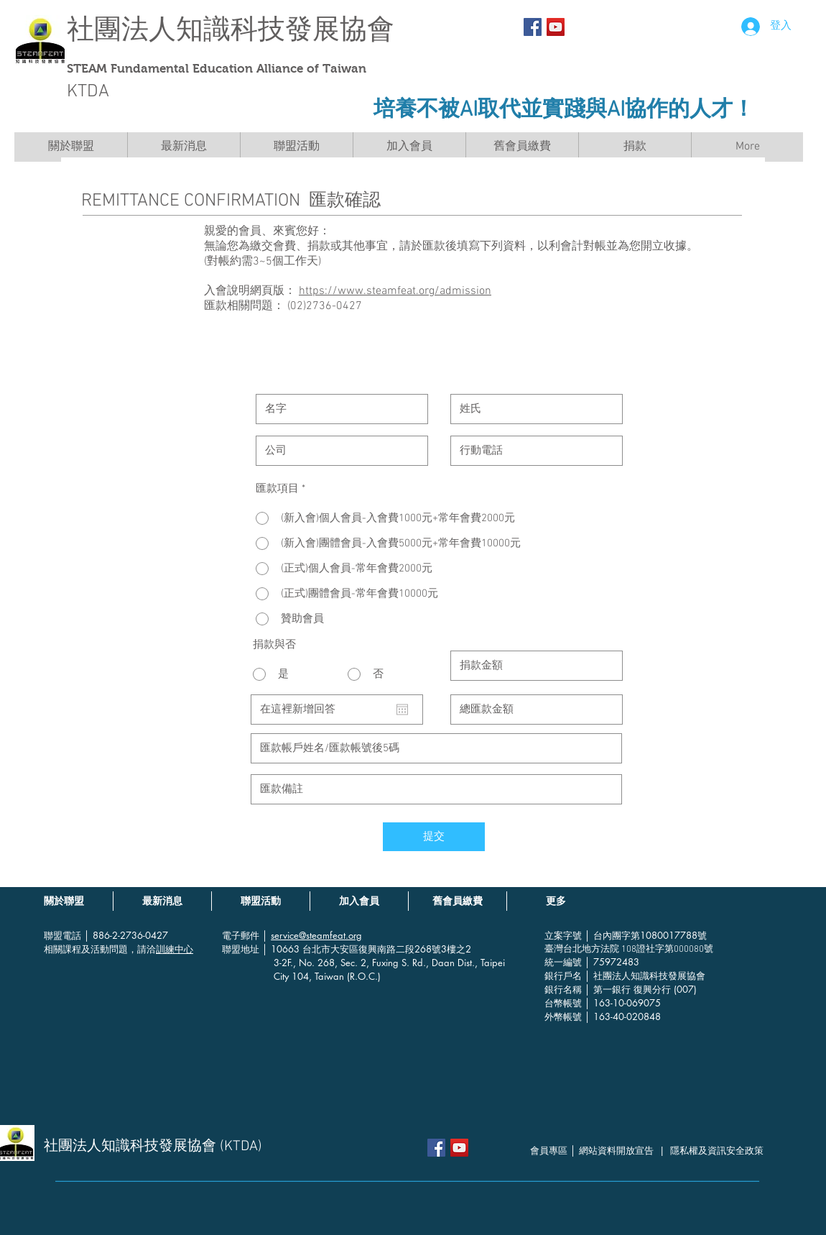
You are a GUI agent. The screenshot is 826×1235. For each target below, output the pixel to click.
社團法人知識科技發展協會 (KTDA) (153, 1146)
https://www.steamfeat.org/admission (395, 291)
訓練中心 (174, 948)
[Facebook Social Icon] (533, 27)
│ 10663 (282, 948)
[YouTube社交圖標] (556, 27)
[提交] (434, 836)
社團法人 (121, 29)
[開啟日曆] (402, 709)
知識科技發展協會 (285, 29)
